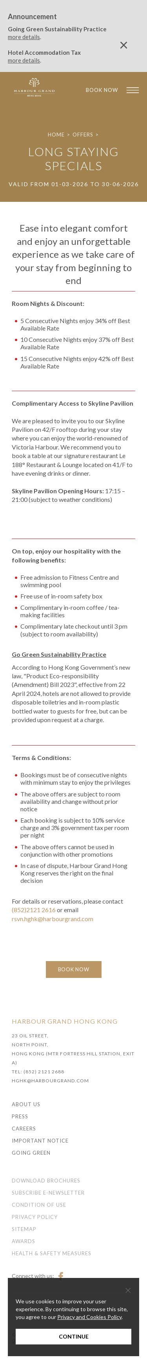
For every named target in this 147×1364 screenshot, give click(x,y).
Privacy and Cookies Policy (89, 1317)
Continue (74, 1336)
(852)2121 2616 (34, 909)
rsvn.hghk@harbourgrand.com (52, 918)
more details (24, 36)
